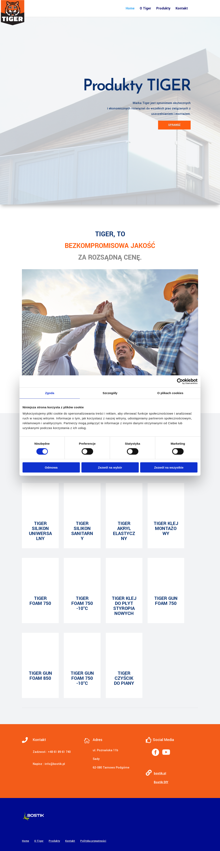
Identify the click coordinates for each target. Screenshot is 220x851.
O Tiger (145, 9)
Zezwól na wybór (110, 467)
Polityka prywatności (93, 841)
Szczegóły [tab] (110, 392)
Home (130, 9)
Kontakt (182, 9)
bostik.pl (160, 773)
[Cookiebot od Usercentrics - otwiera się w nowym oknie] (179, 381)
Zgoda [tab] (49, 392)
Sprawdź (174, 125)
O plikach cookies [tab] (170, 392)
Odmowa (51, 467)
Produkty (163, 9)
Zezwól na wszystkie (169, 467)
